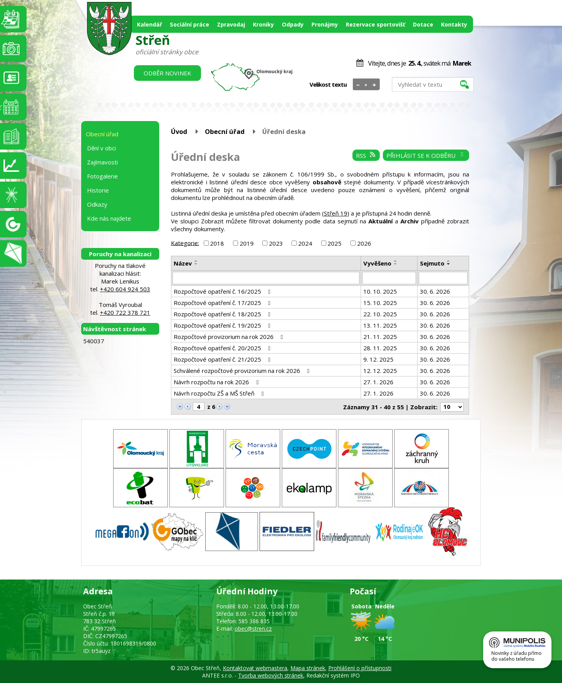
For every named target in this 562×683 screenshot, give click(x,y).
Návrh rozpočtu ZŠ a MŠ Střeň (220, 393)
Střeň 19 (335, 213)
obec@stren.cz (253, 628)
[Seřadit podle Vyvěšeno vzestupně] (395, 260)
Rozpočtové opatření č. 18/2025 (223, 314)
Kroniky (263, 24)
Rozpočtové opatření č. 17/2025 (223, 303)
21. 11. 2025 (380, 337)
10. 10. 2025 (380, 291)
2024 (305, 243)
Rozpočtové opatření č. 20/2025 (223, 348)
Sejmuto (432, 263)
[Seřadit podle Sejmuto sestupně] (449, 264)
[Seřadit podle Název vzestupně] (196, 260)
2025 (334, 243)
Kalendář (149, 24)
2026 (364, 243)
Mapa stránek (307, 668)
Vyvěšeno (377, 263)
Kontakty (454, 24)
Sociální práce (189, 24)
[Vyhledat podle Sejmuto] (443, 278)
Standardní (366, 84)
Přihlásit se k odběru (426, 155)
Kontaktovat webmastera (255, 668)
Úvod (179, 131)
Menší (358, 84)
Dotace (423, 24)
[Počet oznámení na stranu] (452, 407)
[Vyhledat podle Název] (266, 278)
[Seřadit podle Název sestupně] (196, 264)
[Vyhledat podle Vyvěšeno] (389, 278)
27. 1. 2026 (378, 382)
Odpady (293, 24)
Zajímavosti (102, 162)
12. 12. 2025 (380, 370)
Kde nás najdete (109, 218)
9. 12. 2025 (378, 359)
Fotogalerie (102, 176)
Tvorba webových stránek (270, 675)
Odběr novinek (167, 73)
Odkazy (97, 204)
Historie (98, 190)
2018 (217, 243)
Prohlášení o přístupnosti (359, 668)
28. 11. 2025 (380, 348)
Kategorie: (185, 242)
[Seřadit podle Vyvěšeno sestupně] (395, 264)
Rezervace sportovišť (375, 24)
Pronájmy (324, 24)
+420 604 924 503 (125, 289)
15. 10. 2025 (380, 303)
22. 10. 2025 (380, 314)
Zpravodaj (231, 24)
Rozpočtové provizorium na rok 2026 (229, 337)
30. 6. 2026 (435, 291)
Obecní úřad (225, 131)
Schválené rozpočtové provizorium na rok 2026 (243, 370)
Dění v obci (101, 148)
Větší (374, 84)
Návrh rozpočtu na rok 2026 (217, 382)
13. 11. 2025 (380, 325)
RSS (366, 155)
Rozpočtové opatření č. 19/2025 (223, 325)
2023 (276, 243)
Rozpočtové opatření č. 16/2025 (223, 291)
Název (183, 263)
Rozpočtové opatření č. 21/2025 (223, 359)
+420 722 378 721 (125, 312)
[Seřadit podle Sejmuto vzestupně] (449, 260)
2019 (247, 243)
